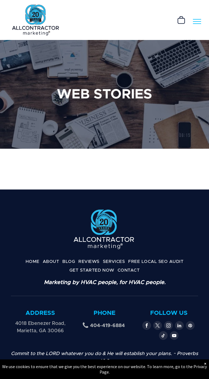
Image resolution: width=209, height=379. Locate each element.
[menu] (197, 21)
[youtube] (174, 336)
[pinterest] (190, 326)
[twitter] (157, 326)
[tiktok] (163, 336)
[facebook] (146, 326)
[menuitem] (32, 261)
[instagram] (168, 326)
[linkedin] (179, 326)
